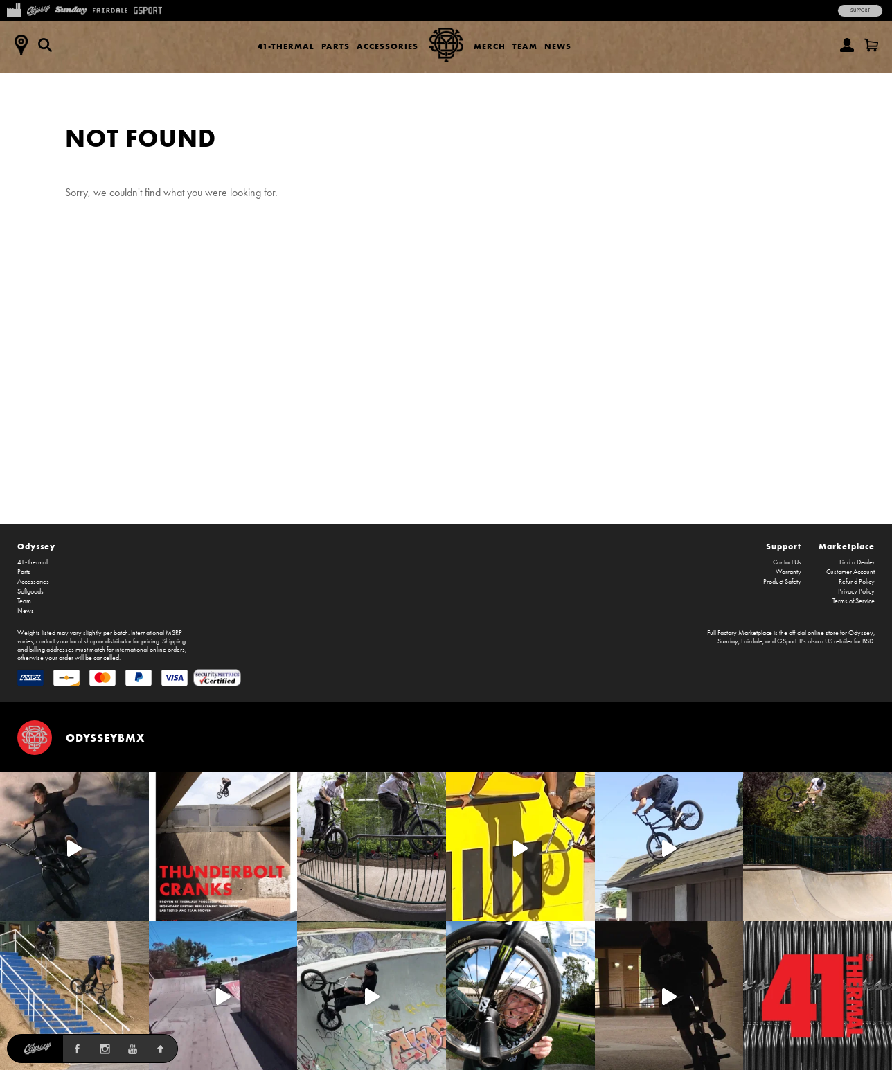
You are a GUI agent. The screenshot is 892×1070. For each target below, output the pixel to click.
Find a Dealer (857, 562)
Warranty (788, 572)
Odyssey (36, 546)
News (557, 46)
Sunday (727, 641)
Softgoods (30, 591)
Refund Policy (857, 582)
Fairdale (751, 641)
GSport (786, 641)
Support (860, 10)
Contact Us (787, 562)
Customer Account (850, 572)
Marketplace (847, 546)
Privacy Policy (856, 591)
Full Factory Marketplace (739, 633)
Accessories (387, 46)
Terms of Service (853, 601)
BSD (867, 641)
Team (524, 46)
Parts (335, 46)
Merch (490, 46)
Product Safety (782, 582)
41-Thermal (286, 46)
